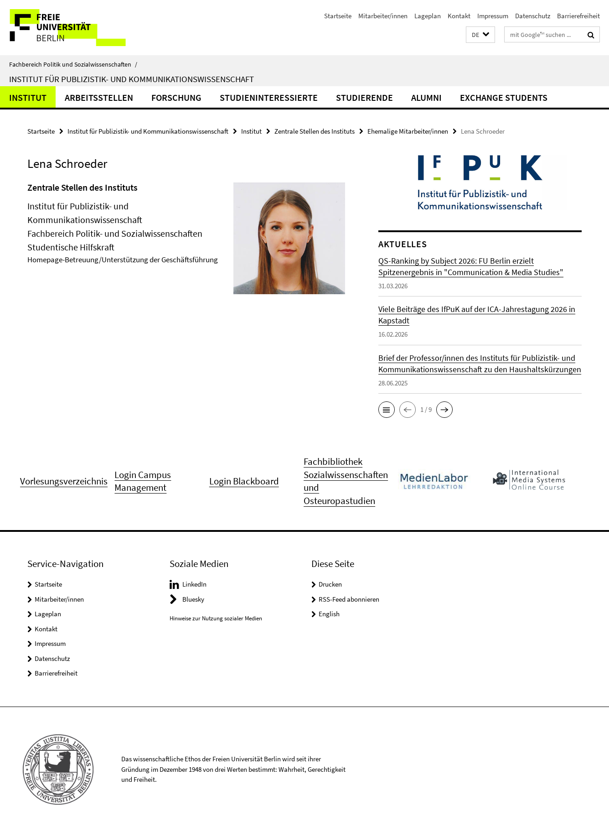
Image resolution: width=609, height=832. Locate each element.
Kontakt (459, 15)
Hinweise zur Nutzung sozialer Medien (216, 618)
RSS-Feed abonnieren (349, 599)
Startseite (337, 15)
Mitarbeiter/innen (383, 15)
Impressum (492, 15)
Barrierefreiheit (578, 15)
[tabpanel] (186, 242)
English (329, 613)
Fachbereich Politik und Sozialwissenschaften (73, 64)
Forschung (176, 97)
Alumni (426, 97)
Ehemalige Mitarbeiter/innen (407, 131)
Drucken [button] (330, 584)
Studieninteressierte (269, 97)
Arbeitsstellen (99, 97)
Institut (27, 97)
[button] (480, 34)
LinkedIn (194, 584)
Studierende (364, 97)
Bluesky (193, 599)
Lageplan (427, 15)
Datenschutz (532, 15)
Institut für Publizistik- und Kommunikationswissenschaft (131, 78)
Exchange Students (503, 97)
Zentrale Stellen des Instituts (314, 131)
